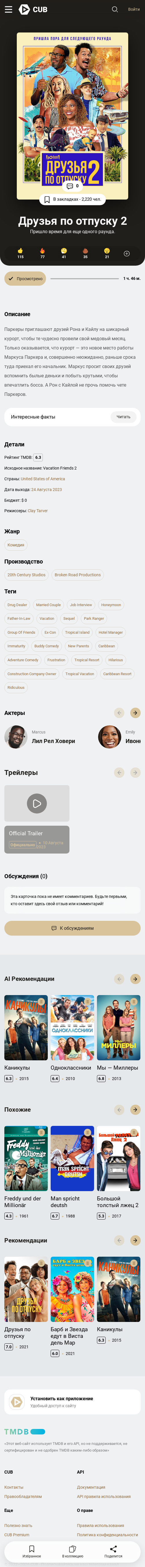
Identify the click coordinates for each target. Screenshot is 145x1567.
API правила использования (104, 1496)
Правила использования (100, 1525)
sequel (69, 618)
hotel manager (111, 632)
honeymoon (111, 605)
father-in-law (19, 618)
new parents (78, 646)
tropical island (77, 632)
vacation (47, 618)
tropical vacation (79, 674)
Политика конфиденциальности (107, 1534)
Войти (134, 9)
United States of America (43, 479)
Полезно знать (18, 1525)
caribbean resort (117, 674)
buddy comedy (46, 646)
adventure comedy (23, 660)
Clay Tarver (38, 510)
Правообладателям (23, 1496)
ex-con (50, 632)
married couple (48, 605)
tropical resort (86, 660)
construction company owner (32, 674)
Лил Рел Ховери (53, 740)
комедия (16, 545)
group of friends (21, 632)
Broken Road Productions (78, 575)
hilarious (116, 660)
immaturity (16, 646)
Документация (91, 1487)
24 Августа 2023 (46, 489)
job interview (81, 605)
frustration (56, 660)
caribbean (106, 646)
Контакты (13, 1487)
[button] (135, 713)
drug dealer (17, 605)
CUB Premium (16, 1534)
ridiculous (16, 687)
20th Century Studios (26, 575)
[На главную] (33, 9)
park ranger (94, 618)
